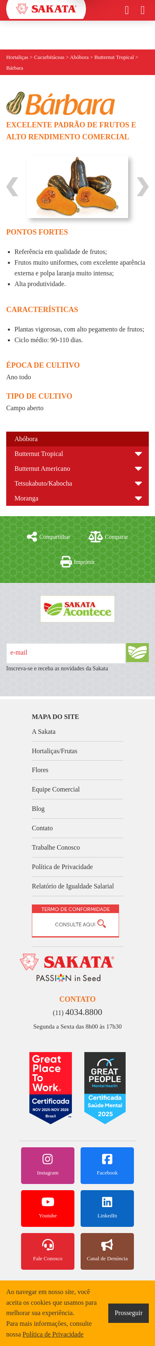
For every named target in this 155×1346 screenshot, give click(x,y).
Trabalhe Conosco (56, 847)
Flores (40, 769)
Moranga (26, 498)
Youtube (47, 1207)
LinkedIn (107, 1207)
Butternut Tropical (38, 453)
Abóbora (26, 438)
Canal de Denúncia (107, 1250)
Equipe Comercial (56, 789)
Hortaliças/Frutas (54, 750)
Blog (38, 808)
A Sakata (43, 731)
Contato (42, 828)
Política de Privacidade (62, 866)
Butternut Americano (42, 468)
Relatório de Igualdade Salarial (73, 886)
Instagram (47, 1164)
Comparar (108, 537)
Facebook (107, 1164)
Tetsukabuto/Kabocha (43, 483)
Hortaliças (17, 57)
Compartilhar (48, 537)
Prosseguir (128, 1312)
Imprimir (77, 562)
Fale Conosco (47, 1250)
